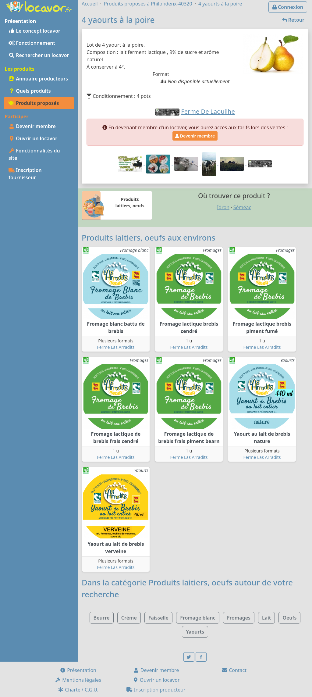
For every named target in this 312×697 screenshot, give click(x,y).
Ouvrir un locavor (33, 138)
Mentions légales (78, 680)
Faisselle (158, 617)
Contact (234, 670)
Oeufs (289, 617)
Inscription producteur (156, 689)
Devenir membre (32, 126)
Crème (129, 617)
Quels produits (30, 91)
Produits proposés (34, 103)
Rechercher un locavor (39, 55)
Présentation (78, 670)
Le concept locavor (34, 30)
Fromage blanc (197, 617)
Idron (223, 207)
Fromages (238, 617)
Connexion (287, 7)
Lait (266, 617)
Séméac (242, 207)
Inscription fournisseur (25, 174)
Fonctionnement (32, 43)
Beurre (102, 617)
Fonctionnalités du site (34, 154)
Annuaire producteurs (38, 78)
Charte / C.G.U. (78, 689)
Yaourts (195, 631)
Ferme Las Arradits (115, 347)
